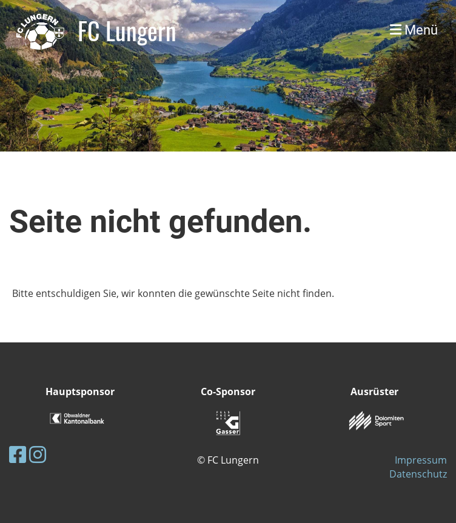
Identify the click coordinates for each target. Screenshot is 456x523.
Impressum (421, 460)
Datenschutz (418, 474)
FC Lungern (127, 30)
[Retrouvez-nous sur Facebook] (17, 454)
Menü (414, 30)
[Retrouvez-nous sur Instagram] (37, 454)
